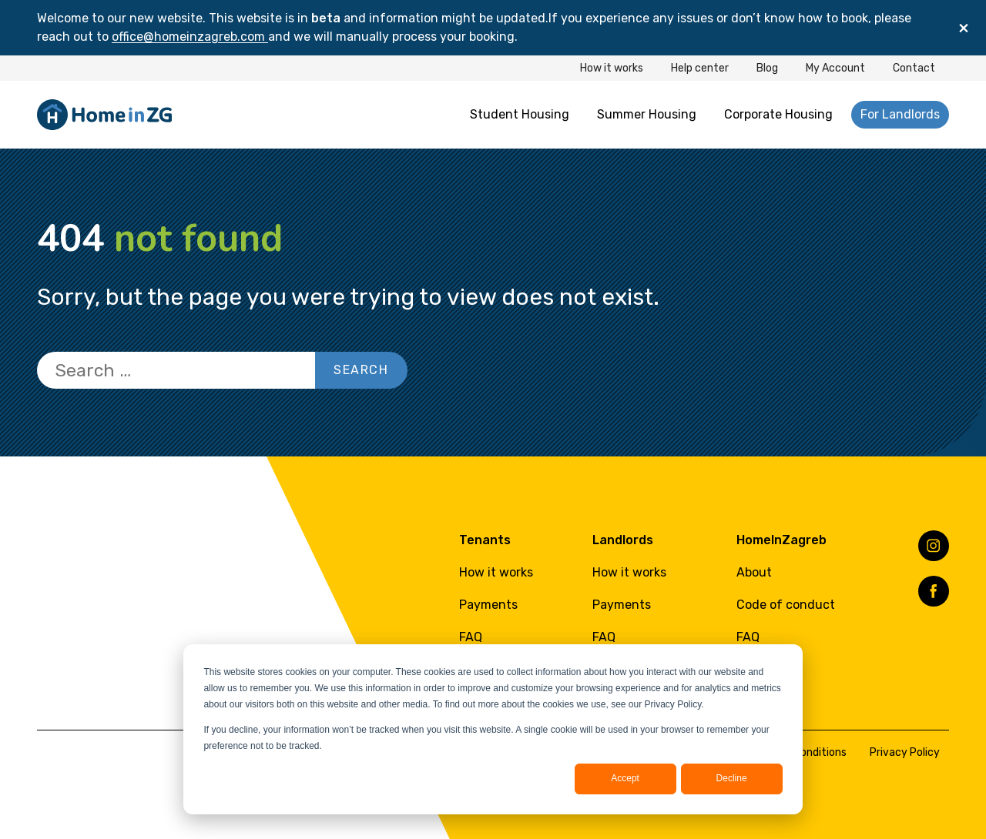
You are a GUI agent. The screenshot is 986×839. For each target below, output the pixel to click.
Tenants (485, 540)
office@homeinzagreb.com (190, 36)
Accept (625, 778)
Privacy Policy (905, 752)
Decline (731, 778)
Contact (914, 68)
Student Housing (519, 114)
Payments (488, 604)
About (754, 572)
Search (361, 370)
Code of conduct (785, 604)
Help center (700, 68)
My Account (835, 68)
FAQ (470, 637)
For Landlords (900, 114)
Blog (767, 68)
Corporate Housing (778, 114)
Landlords (622, 540)
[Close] (964, 27)
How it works (611, 68)
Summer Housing (646, 114)
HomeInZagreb (781, 540)
